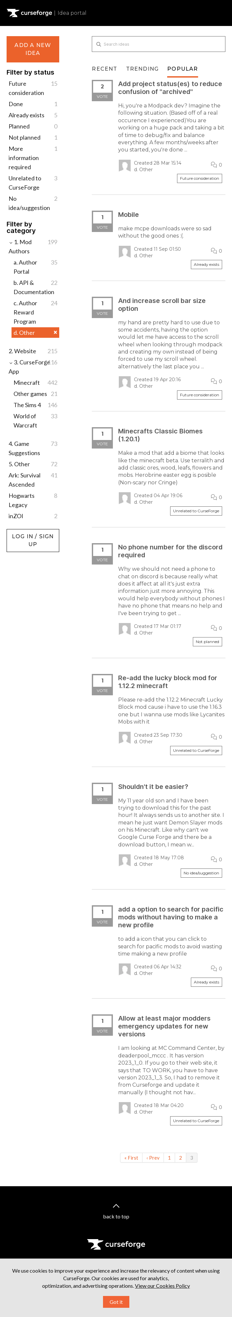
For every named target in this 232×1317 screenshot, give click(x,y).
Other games (35, 393)
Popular (182, 69)
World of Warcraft (35, 420)
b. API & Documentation (35, 286)
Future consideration (33, 87)
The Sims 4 (35, 404)
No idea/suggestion (33, 202)
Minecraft (35, 382)
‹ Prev (153, 1158)
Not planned (33, 137)
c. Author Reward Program (35, 311)
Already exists (33, 115)
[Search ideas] (158, 44)
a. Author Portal (35, 266)
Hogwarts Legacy (33, 499)
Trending (142, 69)
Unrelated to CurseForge (33, 182)
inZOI (33, 515)
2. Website (33, 351)
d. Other (35, 332)
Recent (104, 69)
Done (33, 103)
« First (131, 1158)
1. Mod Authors (33, 246)
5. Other (33, 464)
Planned (33, 126)
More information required (33, 157)
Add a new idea (32, 49)
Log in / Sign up (23, 532)
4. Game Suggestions (33, 447)
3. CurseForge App (33, 366)
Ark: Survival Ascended (33, 479)
